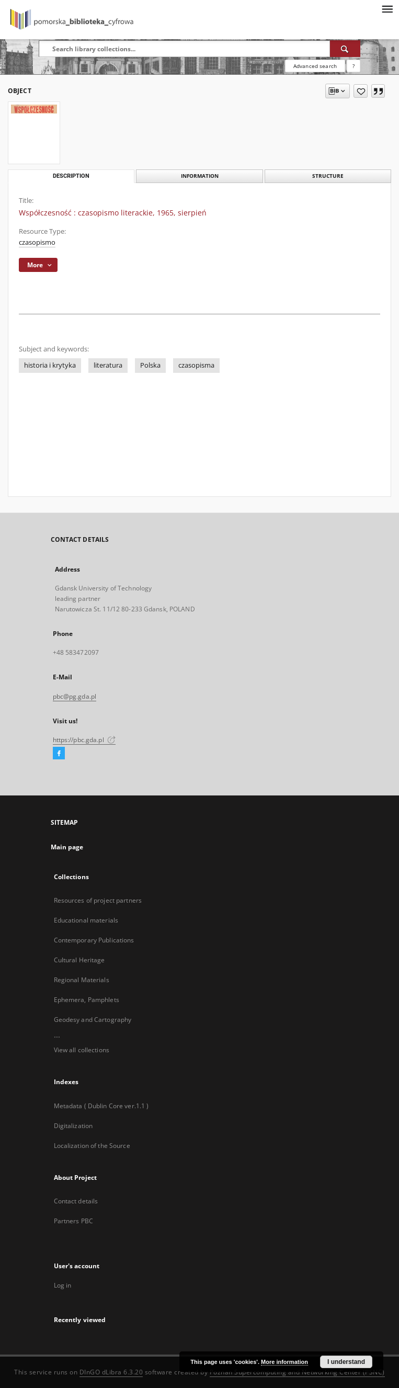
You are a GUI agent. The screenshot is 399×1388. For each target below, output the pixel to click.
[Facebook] (59, 753)
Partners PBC (73, 1220)
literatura (108, 365)
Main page (67, 847)
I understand (346, 1362)
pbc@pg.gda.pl (75, 696)
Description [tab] (71, 176)
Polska (150, 365)
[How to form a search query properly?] (353, 66)
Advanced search (315, 66)
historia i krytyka (50, 365)
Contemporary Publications (94, 940)
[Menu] (387, 8)
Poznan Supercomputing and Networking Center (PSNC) (297, 1372)
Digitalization (73, 1125)
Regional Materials (81, 979)
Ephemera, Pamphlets (86, 999)
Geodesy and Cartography (93, 1019)
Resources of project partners (98, 900)
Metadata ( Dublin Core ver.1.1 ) (101, 1105)
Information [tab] (200, 176)
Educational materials (86, 920)
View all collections (81, 1049)
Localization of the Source (92, 1145)
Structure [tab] (328, 176)
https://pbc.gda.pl (84, 739)
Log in (63, 1285)
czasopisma (196, 365)
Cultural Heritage (79, 959)
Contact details (76, 1201)
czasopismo (37, 242)
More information (284, 1362)
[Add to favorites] (361, 91)
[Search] (345, 48)
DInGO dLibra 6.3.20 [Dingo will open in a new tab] (111, 1372)
